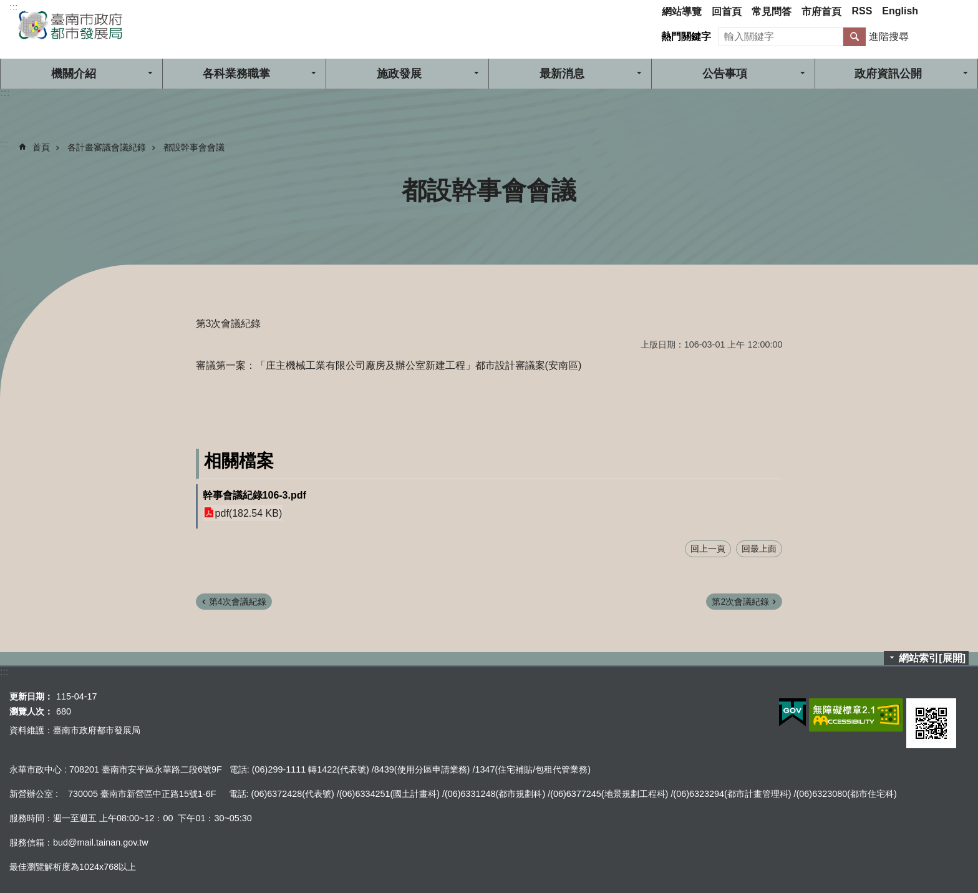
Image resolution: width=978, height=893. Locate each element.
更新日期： (31, 696)
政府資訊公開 (888, 73)
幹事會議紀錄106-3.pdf (254, 495)
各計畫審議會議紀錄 (106, 147)
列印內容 (953, 190)
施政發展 (399, 73)
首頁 (41, 147)
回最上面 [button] (759, 549)
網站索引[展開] (932, 658)
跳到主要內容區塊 (6, 6)
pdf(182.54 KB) (249, 512)
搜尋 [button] (854, 36)
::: (13, 7)
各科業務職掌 (236, 73)
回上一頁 (707, 549)
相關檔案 (239, 461)
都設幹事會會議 (194, 147)
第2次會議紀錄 (740, 602)
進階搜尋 (889, 36)
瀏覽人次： (31, 711)
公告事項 (724, 73)
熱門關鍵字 (686, 36)
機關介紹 (73, 73)
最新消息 (562, 73)
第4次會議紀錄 (237, 602)
